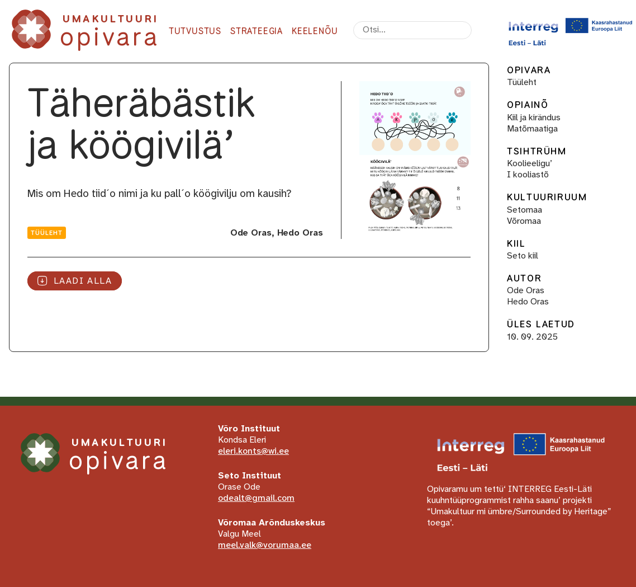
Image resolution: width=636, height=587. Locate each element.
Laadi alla (74, 280)
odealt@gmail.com (256, 498)
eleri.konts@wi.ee (253, 451)
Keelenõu (315, 31)
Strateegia (256, 31)
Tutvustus (195, 31)
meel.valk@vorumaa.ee (264, 545)
